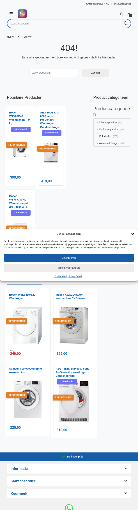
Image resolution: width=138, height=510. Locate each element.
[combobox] (64, 23)
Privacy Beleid (75, 276)
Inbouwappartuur (106, 122)
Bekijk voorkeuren (69, 267)
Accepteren (69, 257)
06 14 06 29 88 (69, 479)
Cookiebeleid (60, 276)
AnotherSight (76, 505)
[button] (132, 234)
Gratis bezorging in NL (97, 4)
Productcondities (122, 4)
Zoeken (126, 23)
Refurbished (103, 136)
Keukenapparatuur (106, 129)
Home (10, 36)
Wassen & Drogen (106, 143)
